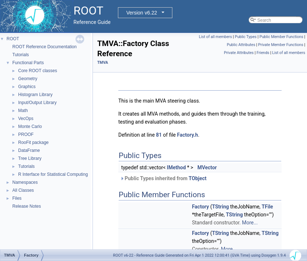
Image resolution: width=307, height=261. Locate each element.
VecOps (25, 118)
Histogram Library (35, 94)
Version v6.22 (141, 13)
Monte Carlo (30, 126)
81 (159, 135)
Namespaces (25, 182)
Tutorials (20, 54)
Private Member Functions (280, 44)
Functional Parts (28, 62)
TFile (267, 207)
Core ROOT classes (37, 70)
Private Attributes (239, 52)
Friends (263, 52)
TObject (197, 178)
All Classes (23, 190)
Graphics (27, 86)
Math (23, 110)
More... (250, 222)
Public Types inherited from (163, 178)
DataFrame (29, 150)
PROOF (26, 134)
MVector (207, 167)
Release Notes (26, 206)
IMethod (176, 167)
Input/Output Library (37, 102)
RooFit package (33, 142)
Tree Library (29, 158)
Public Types (246, 36)
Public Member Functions (281, 36)
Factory (200, 207)
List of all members (215, 36)
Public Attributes (241, 44)
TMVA (102, 62)
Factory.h (187, 135)
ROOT (13, 38)
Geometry (27, 78)
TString (220, 207)
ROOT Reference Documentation (44, 46)
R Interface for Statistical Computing (53, 174)
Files (16, 198)
